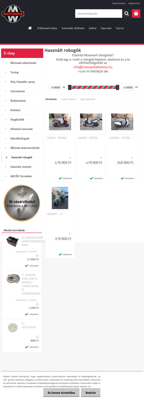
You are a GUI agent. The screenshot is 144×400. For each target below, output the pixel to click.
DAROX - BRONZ (57, 138)
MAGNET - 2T (55, 214)
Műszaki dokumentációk (25, 148)
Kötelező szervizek (22, 129)
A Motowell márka (47, 28)
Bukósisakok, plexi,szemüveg (20, 102)
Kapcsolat (106, 28)
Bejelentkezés (119, 3)
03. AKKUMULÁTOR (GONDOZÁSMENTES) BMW (33, 241)
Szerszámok (18, 91)
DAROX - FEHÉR (87, 138)
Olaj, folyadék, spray (23, 82)
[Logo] (26, 13)
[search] (126, 13)
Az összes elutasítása (61, 392)
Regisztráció (134, 3)
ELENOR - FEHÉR (119, 138)
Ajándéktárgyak (20, 138)
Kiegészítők (17, 119)
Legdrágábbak (87, 99)
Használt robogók (21, 157)
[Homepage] (30, 28)
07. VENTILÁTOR (29, 325)
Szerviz (120, 28)
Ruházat (16, 110)
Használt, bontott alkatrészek (21, 168)
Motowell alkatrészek (23, 63)
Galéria (92, 28)
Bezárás (91, 392)
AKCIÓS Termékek (21, 176)
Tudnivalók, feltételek (72, 28)
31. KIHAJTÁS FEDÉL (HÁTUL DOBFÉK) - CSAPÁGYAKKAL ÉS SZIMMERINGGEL (31, 284)
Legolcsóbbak (68, 99)
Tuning (15, 72)
